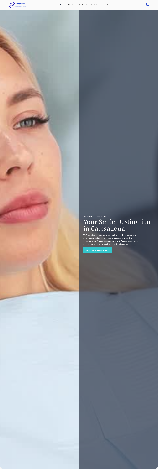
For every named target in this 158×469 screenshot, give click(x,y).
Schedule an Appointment (97, 250)
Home (61, 5)
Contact (110, 5)
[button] (71, 5)
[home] (17, 5)
